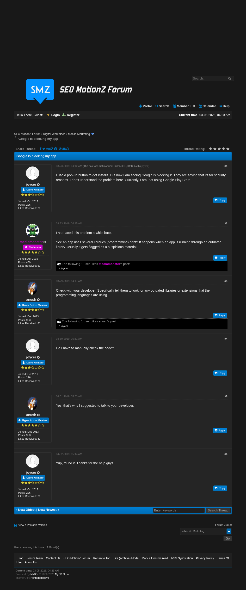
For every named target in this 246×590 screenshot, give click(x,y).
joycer (31, 184)
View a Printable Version (32, 524)
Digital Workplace (54, 134)
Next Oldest (26, 509)
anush (31, 299)
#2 (225, 223)
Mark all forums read (155, 558)
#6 (225, 454)
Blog (20, 558)
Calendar (207, 106)
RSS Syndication (182, 558)
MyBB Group (62, 574)
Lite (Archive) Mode (126, 558)
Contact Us (53, 558)
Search (162, 106)
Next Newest (47, 509)
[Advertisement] (123, 35)
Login (53, 115)
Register (71, 115)
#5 (225, 396)
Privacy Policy (205, 558)
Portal (145, 106)
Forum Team (35, 558)
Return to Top (101, 558)
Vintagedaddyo (40, 577)
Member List (183, 106)
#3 (225, 281)
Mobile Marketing (79, 134)
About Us (31, 562)
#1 (225, 166)
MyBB (34, 574)
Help (224, 106)
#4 (225, 338)
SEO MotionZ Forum (27, 134)
